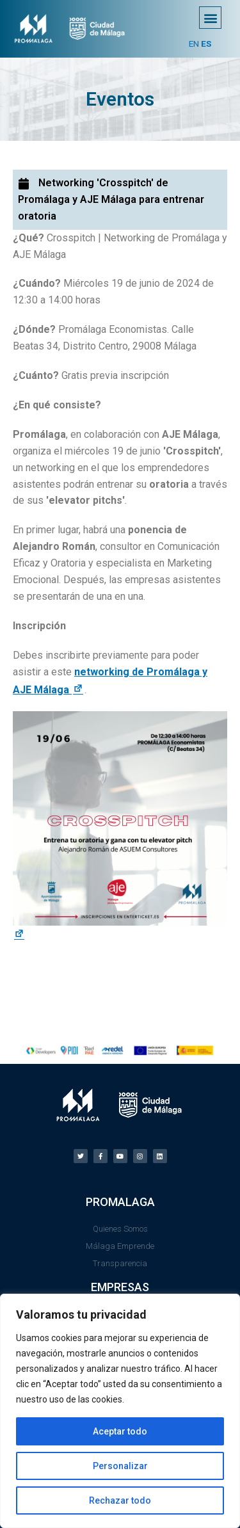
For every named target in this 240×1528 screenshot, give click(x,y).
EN (194, 43)
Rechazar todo (120, 1500)
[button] (210, 17)
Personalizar (120, 1466)
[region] (120, 1411)
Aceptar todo (120, 1431)
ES (206, 43)
